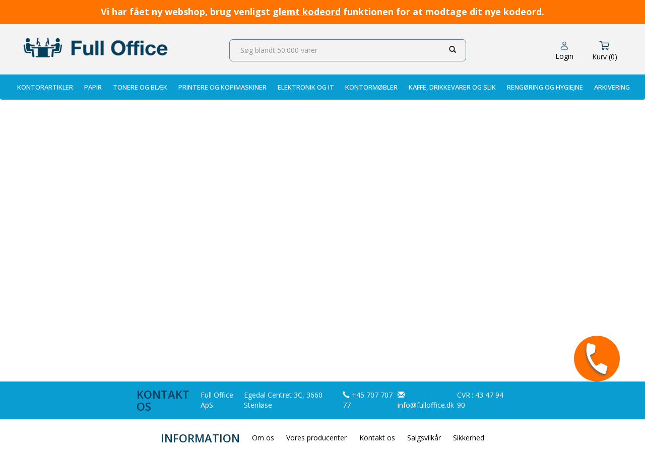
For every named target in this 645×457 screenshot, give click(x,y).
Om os (263, 437)
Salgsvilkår (424, 437)
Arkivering (612, 87)
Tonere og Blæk (140, 87)
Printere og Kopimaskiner (222, 87)
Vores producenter (316, 437)
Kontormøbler (371, 87)
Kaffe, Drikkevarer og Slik (452, 87)
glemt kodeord (307, 12)
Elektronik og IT (306, 87)
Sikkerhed (468, 437)
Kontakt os (377, 437)
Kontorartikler (45, 87)
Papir (93, 87)
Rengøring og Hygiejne (545, 87)
